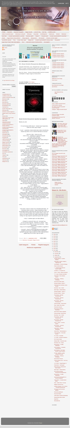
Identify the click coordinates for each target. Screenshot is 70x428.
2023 (54, 239)
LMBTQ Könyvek (5, 139)
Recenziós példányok (58, 392)
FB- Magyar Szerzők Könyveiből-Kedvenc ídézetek (58, 107)
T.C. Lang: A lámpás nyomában (60, 274)
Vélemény (4, 159)
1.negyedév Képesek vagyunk (58, 53)
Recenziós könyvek (58, 307)
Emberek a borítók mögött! (51, 38)
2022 (54, 241)
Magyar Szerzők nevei (58, 384)
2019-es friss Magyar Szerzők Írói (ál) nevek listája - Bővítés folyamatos (59, 159)
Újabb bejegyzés (23, 244)
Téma (14, 40)
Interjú (3, 120)
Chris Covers (54, 80)
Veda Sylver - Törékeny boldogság (59, 279)
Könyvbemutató (44, 36)
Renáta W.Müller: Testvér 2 (59, 283)
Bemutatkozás (57, 400)
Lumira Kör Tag (37, 32)
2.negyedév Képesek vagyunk (58, 64)
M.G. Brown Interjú (58, 339)
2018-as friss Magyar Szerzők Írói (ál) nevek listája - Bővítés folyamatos (59, 157)
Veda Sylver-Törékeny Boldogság (61, 395)
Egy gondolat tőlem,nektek (59, 397)
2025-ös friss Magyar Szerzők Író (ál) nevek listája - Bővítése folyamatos (59, 175)
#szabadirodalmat (5, 94)
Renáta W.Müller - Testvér (59, 293)
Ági (4, 49)
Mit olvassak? (41, 38)
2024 (54, 237)
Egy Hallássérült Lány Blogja (9, 80)
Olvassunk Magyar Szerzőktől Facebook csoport (58, 115)
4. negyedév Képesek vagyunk (58, 56)
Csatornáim (9, 32)
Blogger (40, 422)
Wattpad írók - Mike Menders (59, 190)
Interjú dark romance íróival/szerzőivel (34, 42)
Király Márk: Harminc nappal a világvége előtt (60, 262)
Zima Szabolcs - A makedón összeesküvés (59, 348)
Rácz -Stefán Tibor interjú (59, 305)
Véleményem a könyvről (20, 34)
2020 (54, 244)
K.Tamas (5, 47)
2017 (54, 250)
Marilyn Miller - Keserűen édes (60, 340)
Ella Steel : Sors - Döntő (59, 287)
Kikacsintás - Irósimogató (59, 365)
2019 (54, 246)
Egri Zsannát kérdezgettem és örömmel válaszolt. (60, 378)
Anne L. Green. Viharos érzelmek (61, 272)
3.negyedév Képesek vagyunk (58, 55)
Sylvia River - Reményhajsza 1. (60, 331)
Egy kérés (56, 399)
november (56, 253)
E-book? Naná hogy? (6, 108)
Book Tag (44, 32)
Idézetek (58, 34)
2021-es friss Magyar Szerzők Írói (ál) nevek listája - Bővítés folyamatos (59, 165)
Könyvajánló (30, 240)
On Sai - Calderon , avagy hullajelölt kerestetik (59, 354)
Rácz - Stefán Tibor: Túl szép (60, 382)
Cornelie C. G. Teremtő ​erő (59, 270)
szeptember (56, 257)
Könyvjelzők (57, 40)
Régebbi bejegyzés (43, 244)
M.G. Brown (31, 82)
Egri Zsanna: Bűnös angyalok (60, 311)
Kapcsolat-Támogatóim (18, 32)
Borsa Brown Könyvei (58, 358)
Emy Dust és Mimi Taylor (59, 281)
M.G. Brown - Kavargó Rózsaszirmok (58, 295)
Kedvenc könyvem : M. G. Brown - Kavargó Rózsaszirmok (60, 387)
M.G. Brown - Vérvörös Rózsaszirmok (58, 298)
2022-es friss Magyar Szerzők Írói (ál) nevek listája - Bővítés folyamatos (59, 167)
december (56, 251)
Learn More (61, 3)
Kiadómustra (51, 34)
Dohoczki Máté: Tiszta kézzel (60, 313)
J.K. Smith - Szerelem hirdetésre (60, 337)
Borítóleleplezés (43, 34)
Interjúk (3, 38)
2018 (54, 248)
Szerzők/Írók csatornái (6, 40)
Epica (53, 72)
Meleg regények (25, 38)
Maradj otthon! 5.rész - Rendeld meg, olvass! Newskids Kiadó (61, 131)
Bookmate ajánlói (29, 36)
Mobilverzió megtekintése (34, 247)
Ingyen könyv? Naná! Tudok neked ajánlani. (11, 42)
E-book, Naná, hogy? (21, 40)
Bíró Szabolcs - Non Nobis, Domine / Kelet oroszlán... (60, 351)
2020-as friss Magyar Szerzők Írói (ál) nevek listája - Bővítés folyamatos (59, 162)
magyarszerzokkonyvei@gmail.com (59, 225)
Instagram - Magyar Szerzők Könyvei (59, 109)
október (56, 255)
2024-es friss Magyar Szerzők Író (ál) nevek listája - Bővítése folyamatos (59, 173)
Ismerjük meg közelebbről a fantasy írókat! (44, 40)
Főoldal (3, 32)
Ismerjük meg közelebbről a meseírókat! (58, 36)
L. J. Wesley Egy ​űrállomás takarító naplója (59, 268)
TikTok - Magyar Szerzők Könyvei (58, 103)
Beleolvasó (64, 34)
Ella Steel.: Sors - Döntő (59, 315)
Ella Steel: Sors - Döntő (59, 342)
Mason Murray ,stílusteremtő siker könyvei (60, 367)
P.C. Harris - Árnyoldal (58, 335)
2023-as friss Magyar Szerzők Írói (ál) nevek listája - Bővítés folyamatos (59, 170)
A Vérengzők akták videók (57, 47)
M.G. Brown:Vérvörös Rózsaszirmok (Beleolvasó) (60, 372)
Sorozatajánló (47, 42)
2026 (54, 234)
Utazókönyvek (5, 158)
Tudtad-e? (37, 36)
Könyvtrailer (36, 34)
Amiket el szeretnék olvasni (7, 34)
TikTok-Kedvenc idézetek (57, 105)
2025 (54, 236)
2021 (54, 243)
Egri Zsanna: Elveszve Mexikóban (58, 309)
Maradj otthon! (34, 38)
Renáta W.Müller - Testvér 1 (59, 291)
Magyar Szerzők (28, 32)
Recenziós (4, 148)
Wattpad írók (30, 40)
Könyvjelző (4, 137)
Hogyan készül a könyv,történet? (13, 38)
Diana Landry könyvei (58, 265)
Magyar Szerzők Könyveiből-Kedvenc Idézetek (59, 183)
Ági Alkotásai (54, 86)
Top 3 (23, 42)
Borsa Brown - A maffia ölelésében (58, 345)
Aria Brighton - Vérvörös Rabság (60, 264)
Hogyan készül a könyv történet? (8, 113)
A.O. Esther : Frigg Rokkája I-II (60, 363)
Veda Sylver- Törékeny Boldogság (58, 329)
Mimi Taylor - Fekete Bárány (59, 289)
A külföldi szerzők (51, 32)
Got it (67, 3)
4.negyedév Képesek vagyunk (58, 67)
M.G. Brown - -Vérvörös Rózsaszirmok (59, 326)
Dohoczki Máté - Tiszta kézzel (60, 303)
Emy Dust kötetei (57, 393)
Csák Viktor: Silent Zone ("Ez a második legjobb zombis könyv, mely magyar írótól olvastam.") (62, 125)
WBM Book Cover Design (57, 78)
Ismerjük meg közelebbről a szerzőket (16, 36)
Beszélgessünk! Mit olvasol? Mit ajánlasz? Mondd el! (58, 118)
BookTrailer (4, 36)
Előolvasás (29, 34)
